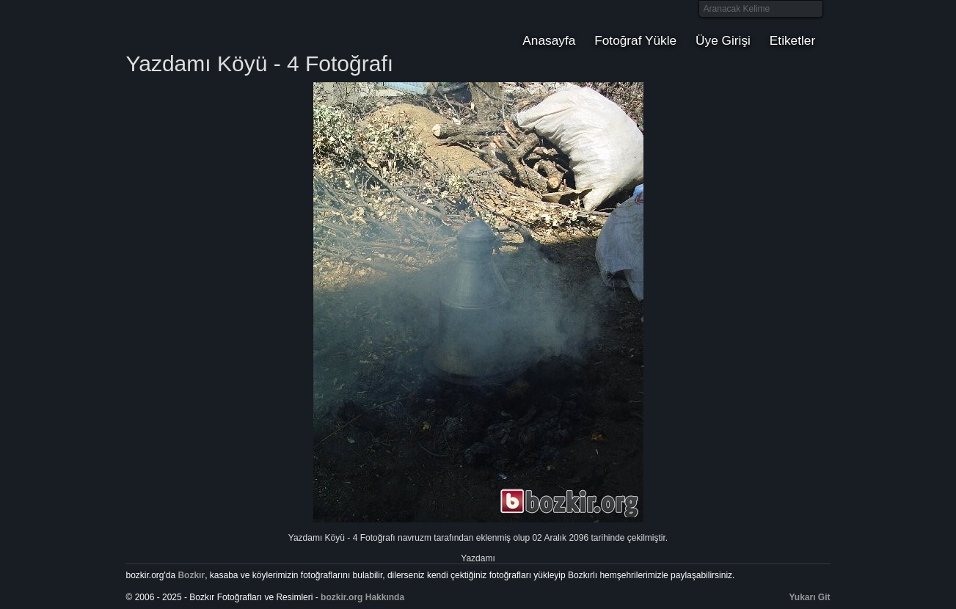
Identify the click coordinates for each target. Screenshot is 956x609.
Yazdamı (478, 558)
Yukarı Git (810, 597)
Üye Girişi (723, 40)
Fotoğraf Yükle (635, 40)
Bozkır (224, 25)
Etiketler (792, 40)
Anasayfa (548, 40)
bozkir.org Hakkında (362, 597)
